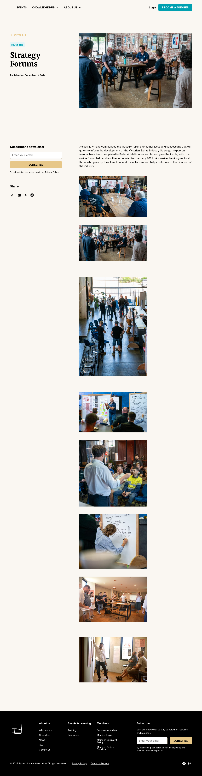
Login (152, 7)
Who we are (45, 730)
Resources (73, 735)
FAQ (41, 744)
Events (22, 7)
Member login (104, 735)
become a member (175, 7)
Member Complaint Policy (107, 741)
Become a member (107, 730)
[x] (25, 195)
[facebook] (32, 195)
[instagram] (190, 763)
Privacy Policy (79, 763)
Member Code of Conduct (106, 748)
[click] (12, 195)
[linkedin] (19, 195)
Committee (44, 735)
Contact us (44, 749)
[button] (45, 7)
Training (72, 730)
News (42, 740)
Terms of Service (100, 763)
